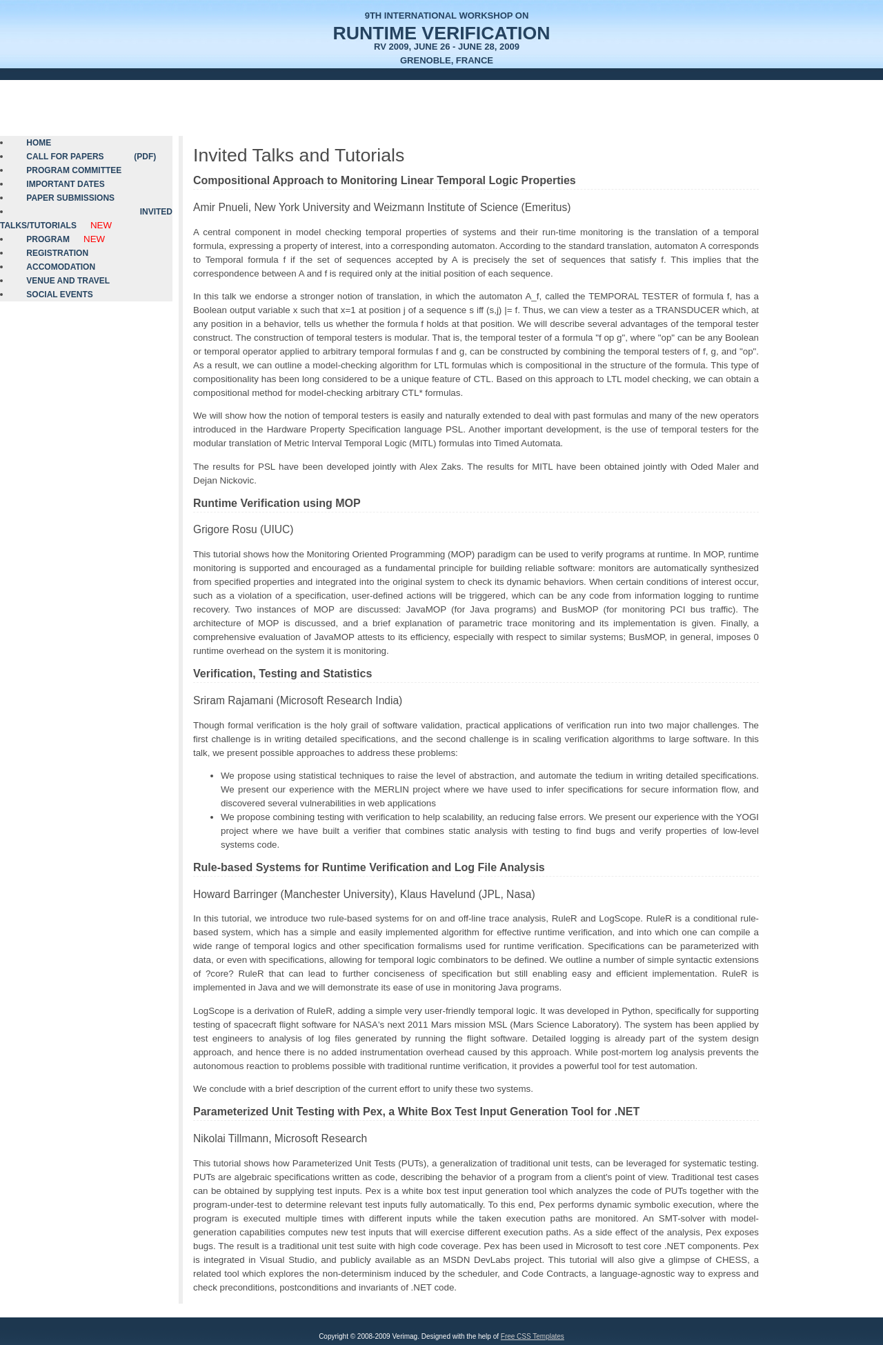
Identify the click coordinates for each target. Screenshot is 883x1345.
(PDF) (145, 156)
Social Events (59, 294)
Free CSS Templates (532, 1336)
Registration (57, 253)
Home (38, 143)
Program (48, 239)
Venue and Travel (68, 281)
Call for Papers (64, 156)
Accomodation (60, 267)
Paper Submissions (70, 198)
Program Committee (73, 170)
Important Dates (65, 184)
